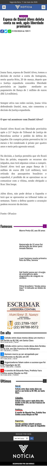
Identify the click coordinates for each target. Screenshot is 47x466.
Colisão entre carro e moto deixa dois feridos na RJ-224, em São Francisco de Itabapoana (23, 347)
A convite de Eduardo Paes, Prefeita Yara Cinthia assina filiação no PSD (21, 372)
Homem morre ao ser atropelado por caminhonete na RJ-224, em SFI (19, 355)
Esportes (19, 421)
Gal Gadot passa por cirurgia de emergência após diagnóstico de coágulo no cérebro (32, 275)
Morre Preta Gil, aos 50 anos (32, 230)
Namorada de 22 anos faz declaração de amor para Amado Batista (31, 246)
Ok (32, 439)
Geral (17, 386)
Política (18, 409)
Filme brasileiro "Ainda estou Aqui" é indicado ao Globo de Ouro (32, 288)
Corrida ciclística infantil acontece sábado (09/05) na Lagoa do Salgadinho (30, 424)
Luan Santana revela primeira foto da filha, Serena (32, 259)
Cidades (19, 397)
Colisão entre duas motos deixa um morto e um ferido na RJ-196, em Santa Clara (22, 339)
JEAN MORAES (30, 464)
